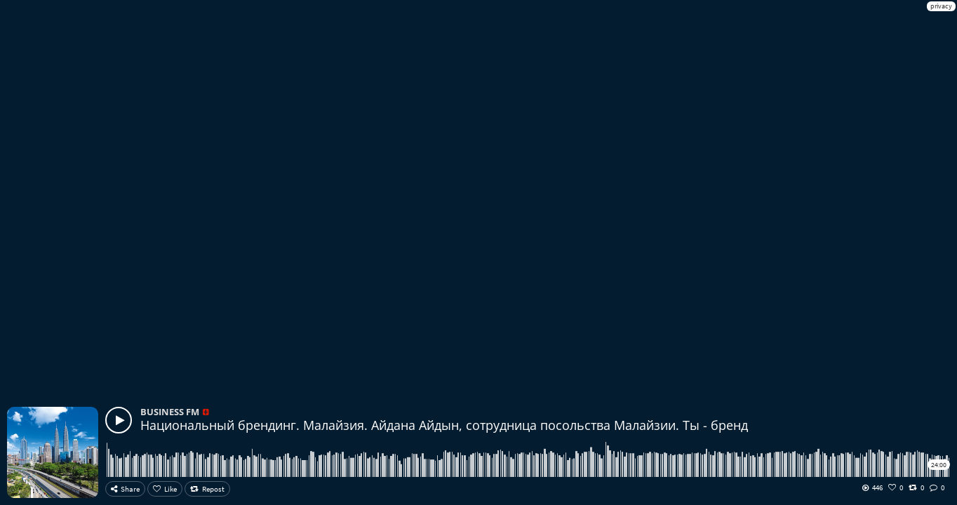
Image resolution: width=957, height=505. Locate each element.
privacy (941, 6)
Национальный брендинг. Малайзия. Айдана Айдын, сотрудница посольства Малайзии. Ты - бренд (444, 425)
